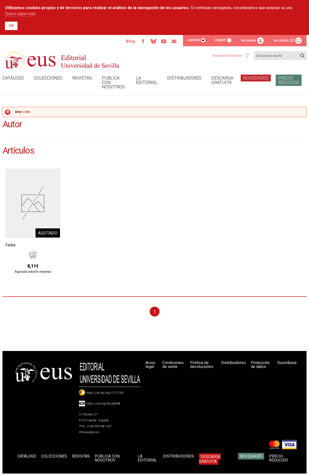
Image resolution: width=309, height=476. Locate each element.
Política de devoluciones (201, 364)
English (220, 40)
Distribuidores (184, 77)
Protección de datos (260, 364)
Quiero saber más (20, 13)
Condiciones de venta (173, 364)
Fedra (10, 245)
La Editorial (146, 80)
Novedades (255, 77)
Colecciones (48, 77)
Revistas (82, 77)
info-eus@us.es (89, 432)
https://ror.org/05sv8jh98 (103, 403)
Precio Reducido (288, 80)
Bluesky (153, 41)
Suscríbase (287, 362)
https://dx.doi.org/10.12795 (105, 393)
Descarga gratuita (222, 80)
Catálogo (13, 77)
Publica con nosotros (113, 82)
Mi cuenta (248, 40)
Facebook (143, 41)
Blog (130, 41)
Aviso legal (150, 364)
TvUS (164, 41)
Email (174, 41)
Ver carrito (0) (283, 40)
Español (194, 40)
